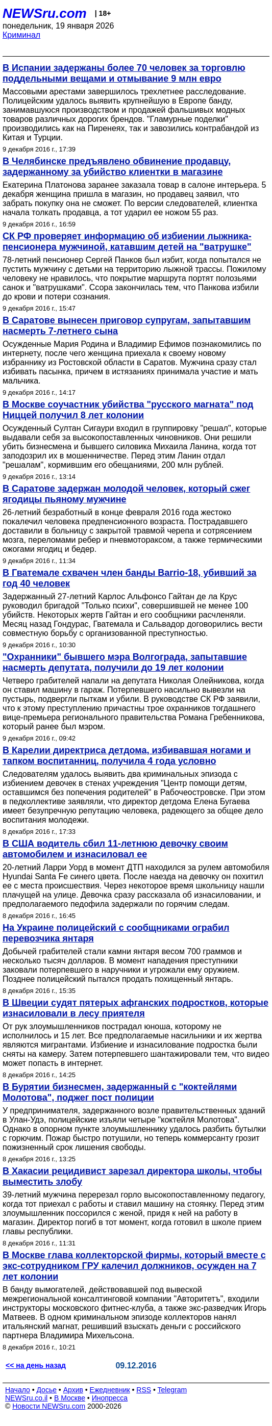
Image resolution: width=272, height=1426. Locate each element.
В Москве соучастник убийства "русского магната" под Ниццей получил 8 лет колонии (128, 409)
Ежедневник (110, 1390)
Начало (17, 1390)
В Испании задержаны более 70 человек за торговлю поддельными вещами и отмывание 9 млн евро (124, 73)
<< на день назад (36, 1365)
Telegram (172, 1390)
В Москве (69, 1398)
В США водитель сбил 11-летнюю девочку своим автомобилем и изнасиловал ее (115, 848)
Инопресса (110, 1398)
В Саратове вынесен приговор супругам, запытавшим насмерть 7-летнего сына (127, 325)
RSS (143, 1390)
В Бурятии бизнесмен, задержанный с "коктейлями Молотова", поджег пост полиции (120, 1092)
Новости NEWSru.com (48, 1406)
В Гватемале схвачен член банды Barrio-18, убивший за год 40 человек (129, 578)
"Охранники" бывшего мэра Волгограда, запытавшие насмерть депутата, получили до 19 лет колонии (125, 662)
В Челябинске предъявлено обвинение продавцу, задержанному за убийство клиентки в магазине (117, 166)
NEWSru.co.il (26, 1398)
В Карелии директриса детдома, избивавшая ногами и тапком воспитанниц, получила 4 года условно (127, 755)
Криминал (21, 35)
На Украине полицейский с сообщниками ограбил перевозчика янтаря (116, 933)
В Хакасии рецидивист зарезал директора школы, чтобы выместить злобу (132, 1176)
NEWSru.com (45, 13)
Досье (46, 1390)
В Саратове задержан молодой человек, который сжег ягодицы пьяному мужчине (126, 493)
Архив (73, 1390)
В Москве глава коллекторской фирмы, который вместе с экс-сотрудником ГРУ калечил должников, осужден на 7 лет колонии (134, 1266)
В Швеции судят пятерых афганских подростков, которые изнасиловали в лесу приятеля (135, 1008)
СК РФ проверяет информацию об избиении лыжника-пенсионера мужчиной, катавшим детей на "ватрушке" (127, 241)
